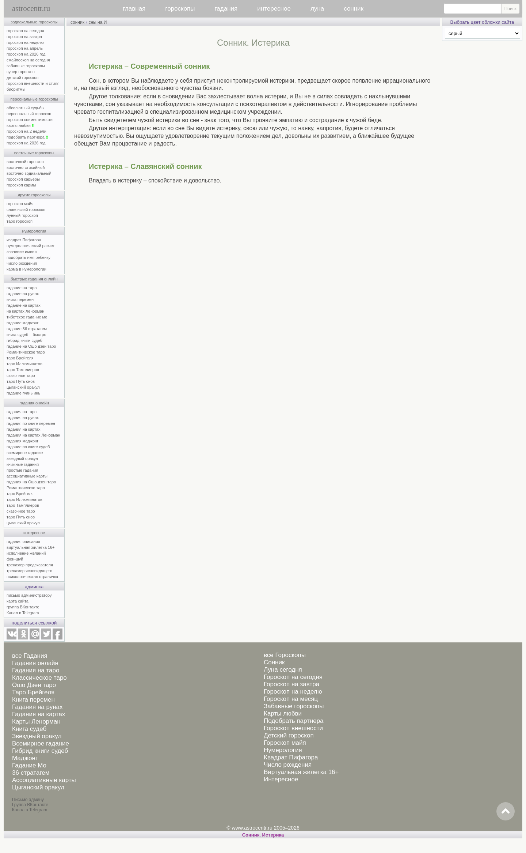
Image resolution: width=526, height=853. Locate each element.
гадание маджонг (22, 323)
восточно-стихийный (26, 167)
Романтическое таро (26, 352)
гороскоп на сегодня (25, 31)
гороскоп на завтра (24, 36)
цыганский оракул (23, 387)
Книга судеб (29, 728)
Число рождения (288, 764)
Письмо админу (28, 799)
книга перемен (20, 299)
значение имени (22, 251)
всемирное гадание (25, 452)
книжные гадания (23, 464)
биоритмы (16, 89)
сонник (353, 8)
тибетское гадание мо (27, 317)
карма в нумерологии (26, 269)
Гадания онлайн (35, 663)
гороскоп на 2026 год (26, 54)
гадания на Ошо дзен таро (31, 482)
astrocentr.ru (31, 8)
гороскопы (180, 8)
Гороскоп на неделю (293, 691)
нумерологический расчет (31, 246)
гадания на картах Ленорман (34, 435)
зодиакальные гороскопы (34, 22)
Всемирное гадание (40, 743)
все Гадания (29, 655)
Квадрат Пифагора (291, 757)
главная (134, 8)
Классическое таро (39, 677)
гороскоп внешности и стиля (33, 83)
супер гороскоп (21, 71)
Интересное (281, 779)
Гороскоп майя (285, 742)
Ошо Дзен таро (34, 685)
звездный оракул (22, 458)
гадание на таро (22, 288)
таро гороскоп (20, 221)
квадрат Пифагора (24, 240)
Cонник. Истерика (263, 835)
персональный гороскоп (29, 114)
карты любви (20, 125)
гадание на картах (24, 305)
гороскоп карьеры (23, 179)
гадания (226, 8)
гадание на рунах (23, 293)
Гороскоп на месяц (291, 698)
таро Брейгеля (20, 358)
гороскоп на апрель (25, 48)
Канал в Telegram (23, 613)
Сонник (274, 662)
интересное (274, 8)
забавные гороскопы (26, 66)
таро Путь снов (21, 381)
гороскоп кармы (21, 185)
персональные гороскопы (34, 99)
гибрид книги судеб (24, 340)
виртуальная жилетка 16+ (30, 547)
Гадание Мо (29, 765)
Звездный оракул (36, 736)
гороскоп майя (20, 203)
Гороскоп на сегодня (293, 676)
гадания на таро (22, 411)
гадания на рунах (23, 417)
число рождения (22, 263)
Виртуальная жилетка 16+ (301, 772)
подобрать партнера (27, 137)
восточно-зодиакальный (29, 173)
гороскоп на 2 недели (26, 131)
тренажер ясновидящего (29, 571)
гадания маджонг (22, 441)
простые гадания (22, 470)
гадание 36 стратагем (27, 329)
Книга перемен (33, 699)
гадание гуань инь (23, 393)
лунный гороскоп (22, 215)
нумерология (34, 231)
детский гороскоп (22, 77)
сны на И (97, 22)
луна (317, 8)
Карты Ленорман (36, 721)
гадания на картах (24, 429)
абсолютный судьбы (25, 108)
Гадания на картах (38, 714)
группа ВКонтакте (23, 607)
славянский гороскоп (26, 209)
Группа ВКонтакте (30, 804)
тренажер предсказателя (30, 565)
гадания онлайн (34, 403)
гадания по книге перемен (31, 423)
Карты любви (283, 713)
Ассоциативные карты (44, 780)
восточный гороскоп (25, 161)
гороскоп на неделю (25, 42)
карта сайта (17, 601)
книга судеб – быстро (26, 334)
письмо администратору (29, 595)
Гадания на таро (35, 670)
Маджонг (25, 758)
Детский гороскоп (289, 735)
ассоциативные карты (27, 476)
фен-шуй (15, 559)
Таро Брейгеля (33, 692)
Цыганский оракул (38, 787)
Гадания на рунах (37, 706)
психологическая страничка (32, 576)
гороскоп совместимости (30, 119)
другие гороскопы (34, 195)
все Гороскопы (285, 655)
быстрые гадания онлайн (34, 279)
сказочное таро (21, 375)
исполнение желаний (26, 553)
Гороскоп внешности (293, 728)
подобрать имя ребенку (28, 257)
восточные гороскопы (34, 153)
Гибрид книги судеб (40, 750)
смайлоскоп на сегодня (28, 60)
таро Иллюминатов (24, 364)
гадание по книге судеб (28, 447)
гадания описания (23, 541)
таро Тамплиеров (23, 369)
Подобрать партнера (294, 720)
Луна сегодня (283, 669)
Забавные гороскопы (294, 706)
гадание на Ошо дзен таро (31, 346)
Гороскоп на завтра (291, 684)
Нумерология (283, 750)
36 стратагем (30, 772)
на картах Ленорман (25, 311)
